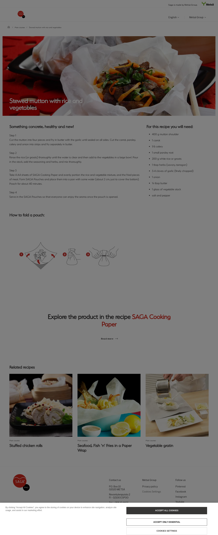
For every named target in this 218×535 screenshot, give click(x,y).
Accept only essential (166, 524)
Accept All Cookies (166, 512)
